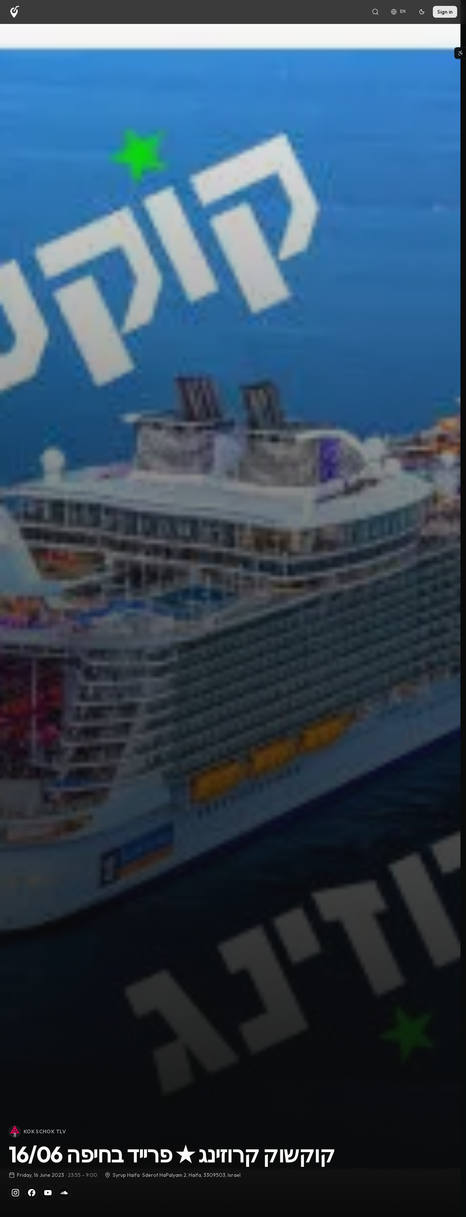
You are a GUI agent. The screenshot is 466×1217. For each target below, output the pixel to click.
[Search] (375, 11)
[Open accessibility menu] (460, 53)
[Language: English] (398, 11)
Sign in (445, 11)
